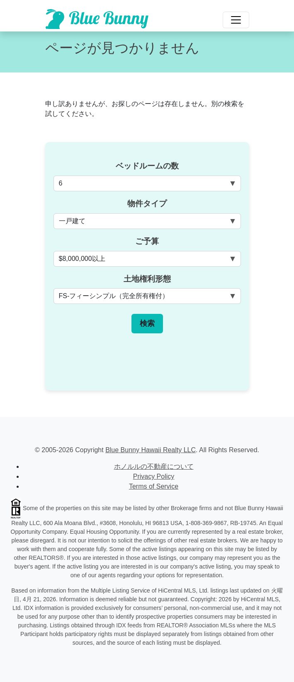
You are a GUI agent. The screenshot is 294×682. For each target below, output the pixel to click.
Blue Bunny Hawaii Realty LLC (150, 449)
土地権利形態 (147, 279)
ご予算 (147, 241)
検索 (147, 323)
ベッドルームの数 (147, 165)
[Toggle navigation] (236, 20)
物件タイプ (147, 203)
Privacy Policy (154, 476)
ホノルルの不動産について (154, 466)
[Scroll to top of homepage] (97, 19)
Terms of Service (153, 486)
